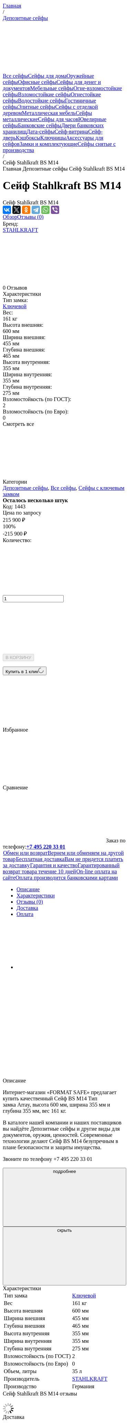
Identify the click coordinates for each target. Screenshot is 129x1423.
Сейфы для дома (47, 76)
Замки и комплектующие (49, 144)
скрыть (64, 1256)
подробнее (64, 1197)
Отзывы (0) (30, 217)
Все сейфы (15, 76)
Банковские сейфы (39, 125)
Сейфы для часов (58, 119)
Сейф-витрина (71, 131)
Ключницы (53, 138)
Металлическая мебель (49, 113)
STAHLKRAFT (20, 230)
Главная (12, 6)
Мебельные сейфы (52, 88)
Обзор (10, 217)
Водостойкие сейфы (41, 101)
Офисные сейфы (37, 82)
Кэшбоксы (28, 138)
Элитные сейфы (36, 107)
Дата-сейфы (40, 131)
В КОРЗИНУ (18, 657)
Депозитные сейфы (25, 18)
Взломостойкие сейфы (44, 94)
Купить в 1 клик (25, 671)
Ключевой (14, 306)
